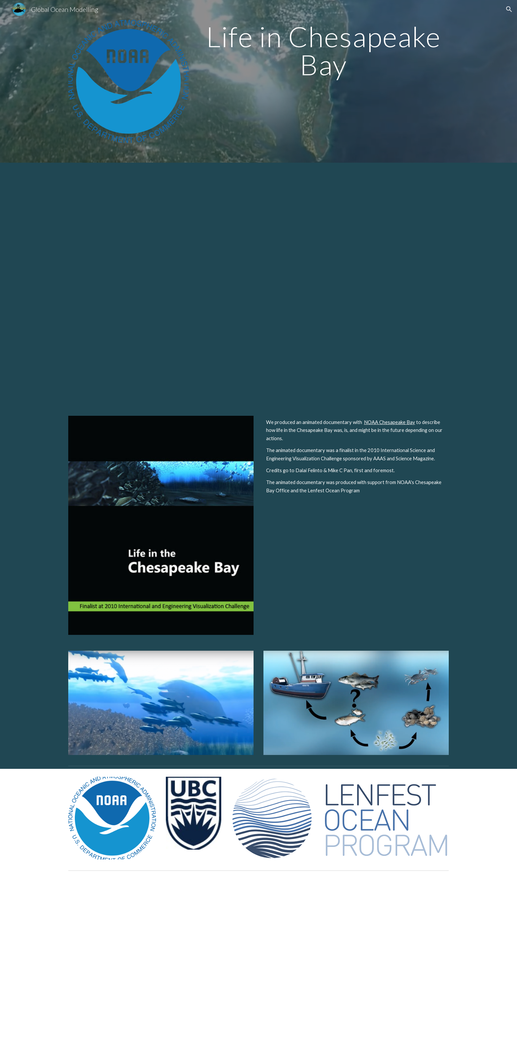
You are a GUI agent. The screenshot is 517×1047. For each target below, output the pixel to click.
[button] (509, 9)
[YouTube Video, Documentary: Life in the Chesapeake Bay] (258, 285)
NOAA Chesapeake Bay (389, 422)
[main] (323, 51)
